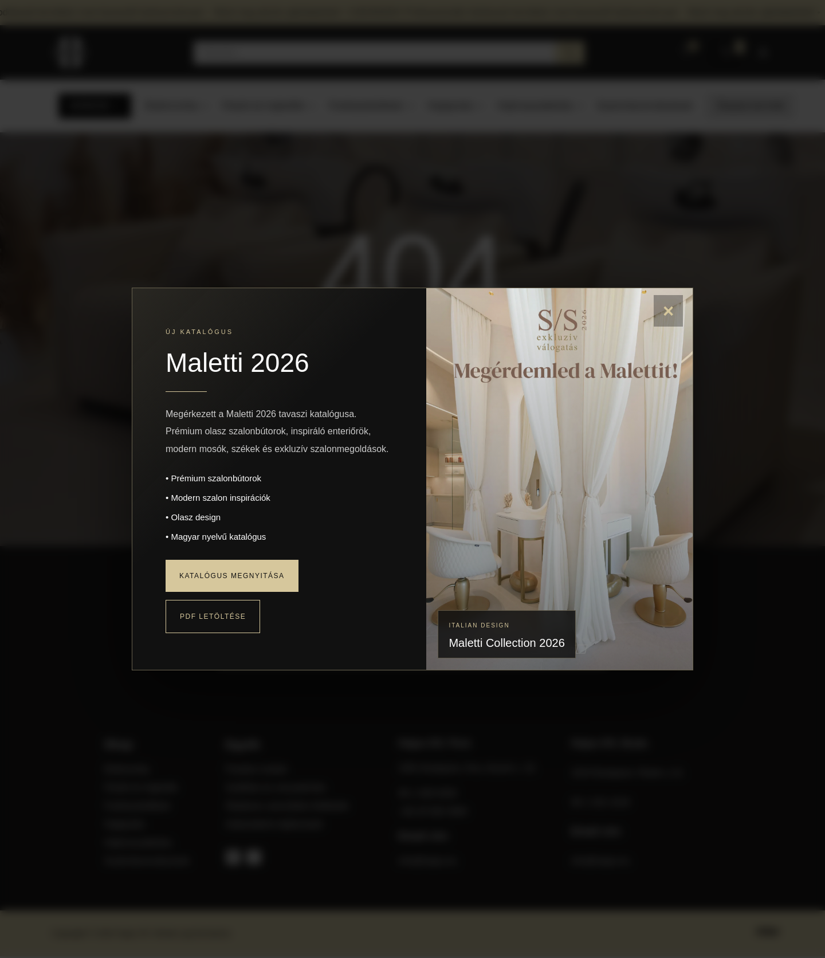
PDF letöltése (213, 617)
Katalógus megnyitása (232, 576)
